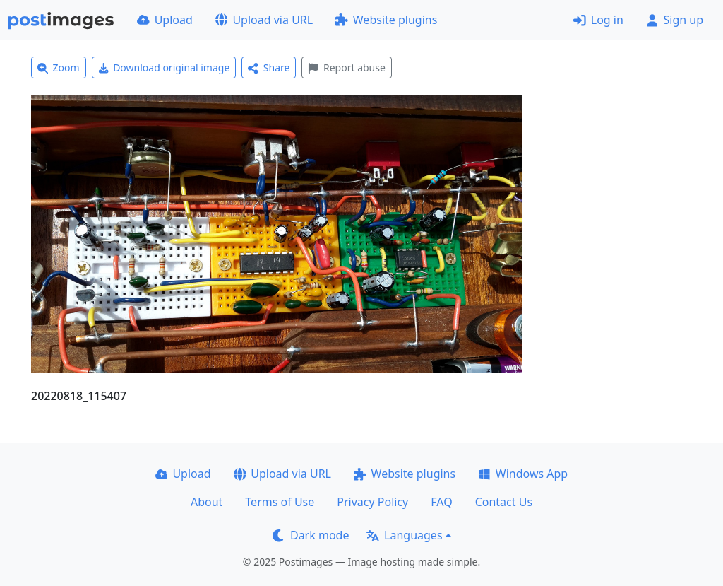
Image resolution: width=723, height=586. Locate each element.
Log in (598, 20)
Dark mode (311, 535)
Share (268, 67)
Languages (404, 535)
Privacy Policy (372, 502)
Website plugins (386, 20)
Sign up (674, 20)
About (206, 502)
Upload (165, 20)
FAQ (441, 502)
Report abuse (346, 67)
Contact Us (503, 502)
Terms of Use (279, 502)
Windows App (523, 473)
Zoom (58, 67)
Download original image (164, 67)
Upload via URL (264, 20)
